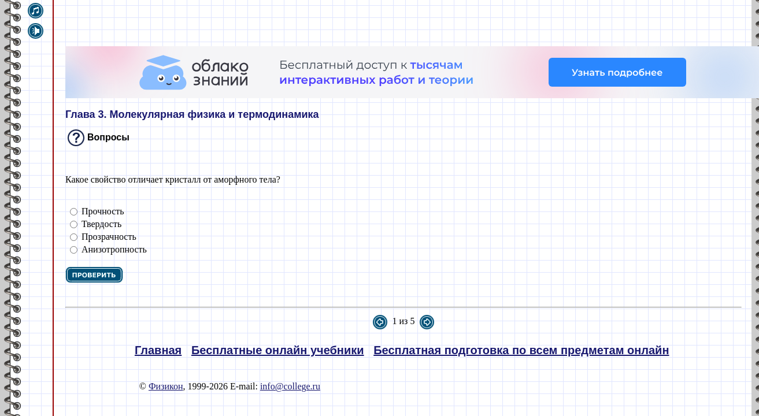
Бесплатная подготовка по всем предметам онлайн (521, 350)
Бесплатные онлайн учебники (277, 350)
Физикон (166, 386)
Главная (158, 350)
